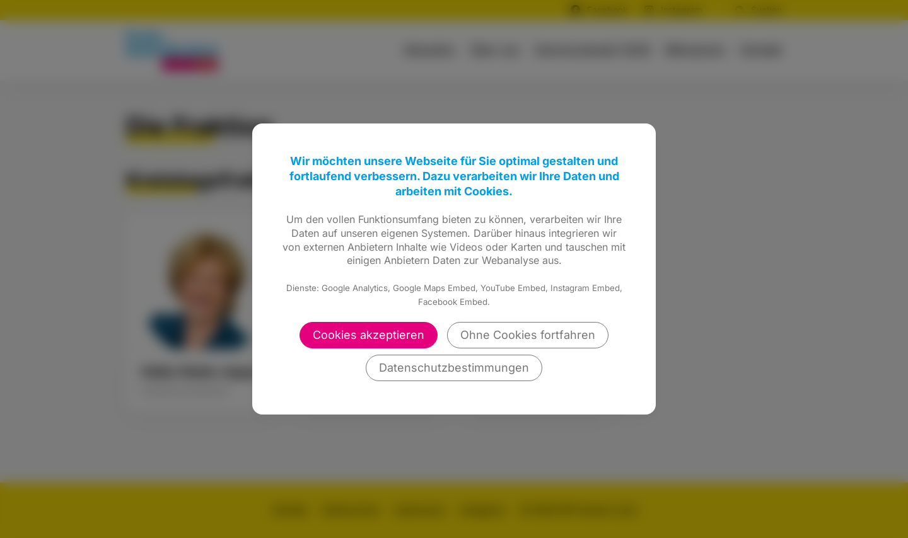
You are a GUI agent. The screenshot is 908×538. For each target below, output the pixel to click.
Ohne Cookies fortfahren (527, 334)
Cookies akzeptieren (368, 334)
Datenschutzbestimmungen (454, 367)
